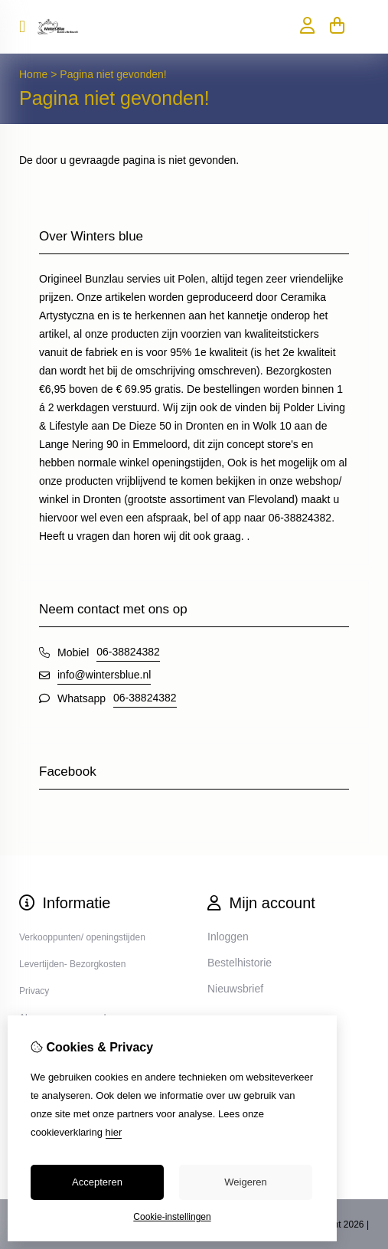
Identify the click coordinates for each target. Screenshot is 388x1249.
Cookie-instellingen (171, 1216)
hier (114, 1132)
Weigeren (245, 1182)
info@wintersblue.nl (104, 675)
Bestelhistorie (239, 962)
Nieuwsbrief (235, 989)
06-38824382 (128, 652)
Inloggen (228, 936)
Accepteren (97, 1182)
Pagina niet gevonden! (113, 74)
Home (33, 74)
